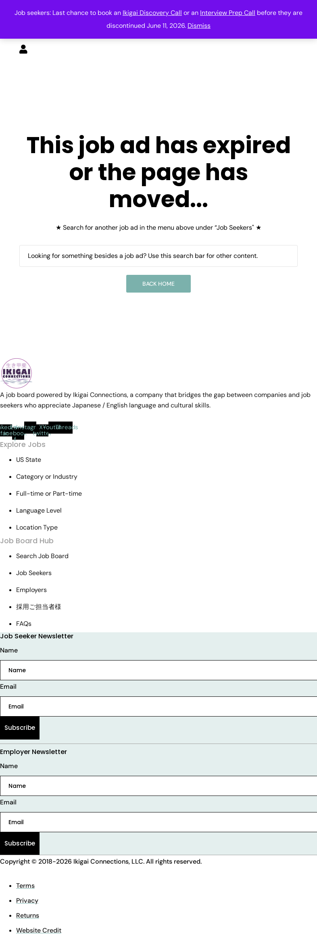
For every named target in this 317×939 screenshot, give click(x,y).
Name (9, 650)
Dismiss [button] (199, 25)
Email (8, 686)
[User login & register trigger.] (23, 50)
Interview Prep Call (227, 12)
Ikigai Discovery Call (152, 12)
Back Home (158, 283)
